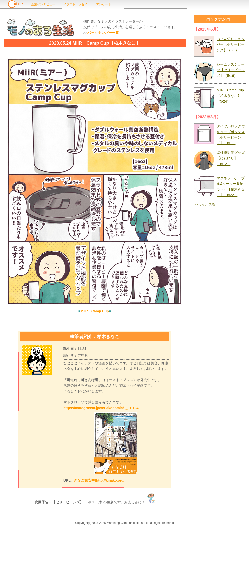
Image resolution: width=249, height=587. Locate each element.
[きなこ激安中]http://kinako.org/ (98, 480)
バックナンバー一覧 (103, 33)
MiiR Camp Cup (94, 311)
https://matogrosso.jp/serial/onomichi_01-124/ (101, 408)
